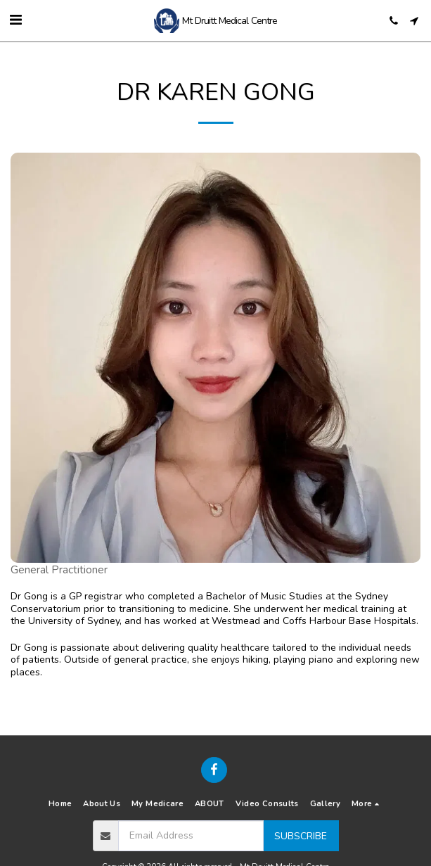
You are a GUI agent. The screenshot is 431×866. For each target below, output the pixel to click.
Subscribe (300, 836)
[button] (15, 20)
